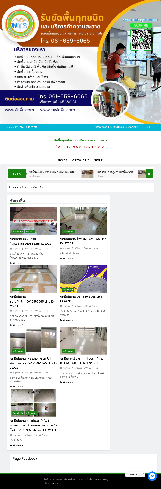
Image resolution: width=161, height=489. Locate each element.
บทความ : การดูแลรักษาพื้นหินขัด (121, 171)
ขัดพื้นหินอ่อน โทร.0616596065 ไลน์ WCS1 (117, 127)
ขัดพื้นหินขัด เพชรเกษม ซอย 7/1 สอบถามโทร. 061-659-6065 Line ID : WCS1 (33, 363)
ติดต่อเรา (98, 160)
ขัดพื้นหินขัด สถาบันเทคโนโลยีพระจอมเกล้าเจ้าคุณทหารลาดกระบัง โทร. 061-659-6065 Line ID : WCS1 (33, 425)
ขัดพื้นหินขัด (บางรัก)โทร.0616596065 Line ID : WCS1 (32, 301)
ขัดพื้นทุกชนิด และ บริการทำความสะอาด (80, 140)
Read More (16, 262)
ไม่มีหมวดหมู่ (68, 231)
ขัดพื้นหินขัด (18, 231)
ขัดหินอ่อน (30, 231)
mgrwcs (16, 248)
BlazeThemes (51, 483)
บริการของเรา (79, 160)
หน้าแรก (62, 160)
